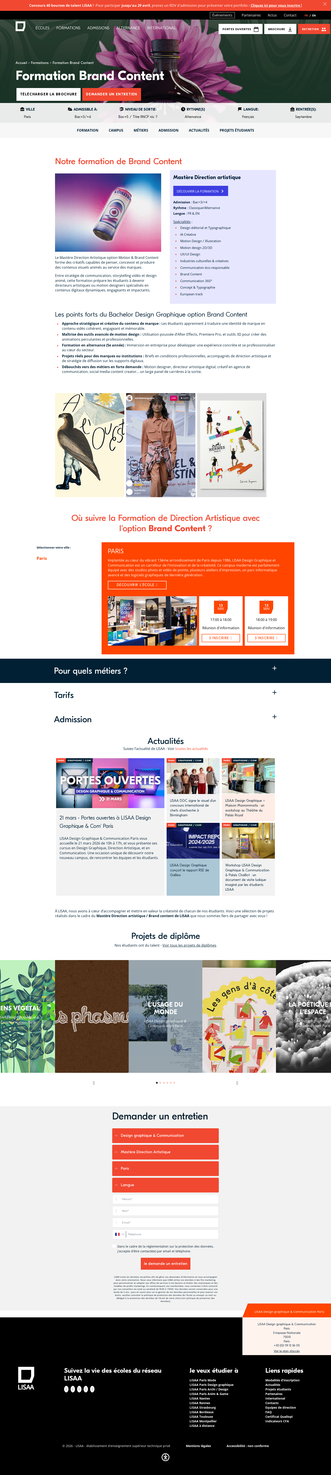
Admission (168, 130)
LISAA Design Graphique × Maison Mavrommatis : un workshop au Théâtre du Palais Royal (245, 808)
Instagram (73, 1389)
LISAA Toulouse (201, 1417)
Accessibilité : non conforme (248, 1446)
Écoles (42, 28)
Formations (40, 63)
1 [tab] (157, 1083)
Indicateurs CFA (277, 1421)
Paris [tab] (42, 558)
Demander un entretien (111, 94)
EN (314, 15)
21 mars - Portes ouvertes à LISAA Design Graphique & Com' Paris (105, 822)
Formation (87, 130)
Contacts (272, 1403)
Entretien (310, 29)
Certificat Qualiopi (279, 1417)
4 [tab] (167, 1083)
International (161, 28)
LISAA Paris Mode (203, 1380)
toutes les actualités (191, 748)
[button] (165, 671)
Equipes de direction (280, 1407)
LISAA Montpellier (203, 1421)
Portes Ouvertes (240, 29)
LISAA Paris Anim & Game (209, 1394)
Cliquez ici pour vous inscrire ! (276, 5)
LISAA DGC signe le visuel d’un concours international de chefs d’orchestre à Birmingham (193, 808)
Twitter (86, 1389)
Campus (116, 130)
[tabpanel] (165, 1016)
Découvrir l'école (137, 585)
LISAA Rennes (200, 1403)
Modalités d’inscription (282, 1380)
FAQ (268, 1412)
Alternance (128, 28)
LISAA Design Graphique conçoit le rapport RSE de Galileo (189, 870)
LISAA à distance (202, 1426)
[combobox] (119, 1234)
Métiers (141, 130)
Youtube (92, 1389)
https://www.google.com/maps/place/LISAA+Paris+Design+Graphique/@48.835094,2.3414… (287, 1351)
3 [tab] (164, 1083)
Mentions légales (198, 1446)
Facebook (66, 1389)
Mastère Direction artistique (207, 177)
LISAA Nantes (200, 1398)
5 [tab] (171, 1083)
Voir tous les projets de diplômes (189, 945)
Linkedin (79, 1389)
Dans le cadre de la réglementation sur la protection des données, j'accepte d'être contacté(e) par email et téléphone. (165, 1248)
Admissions (98, 28)
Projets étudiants (237, 130)
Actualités (199, 130)
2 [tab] (160, 1083)
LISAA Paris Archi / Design (209, 1389)
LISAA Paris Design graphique (212, 1385)
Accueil (21, 63)
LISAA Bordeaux (202, 1412)
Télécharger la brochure (48, 94)
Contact (290, 15)
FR (308, 15)
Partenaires (251, 15)
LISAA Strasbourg (203, 1407)
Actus (272, 15)
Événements (222, 15)
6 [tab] (174, 1083)
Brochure (276, 29)
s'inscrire (220, 638)
